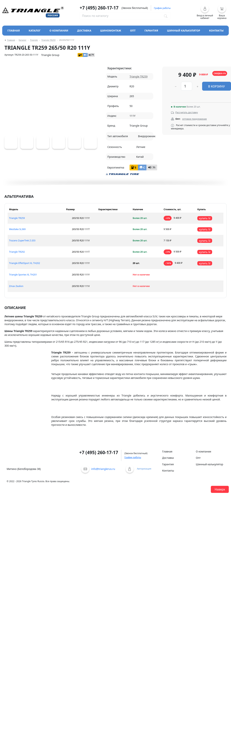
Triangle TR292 (17, 251)
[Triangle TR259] (10, 142)
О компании (58, 30)
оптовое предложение (194, 118)
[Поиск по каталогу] (166, 15)
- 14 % (168, 263)
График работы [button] (162, 8)
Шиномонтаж (110, 30)
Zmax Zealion (16, 286)
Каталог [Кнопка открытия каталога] (35, 30)
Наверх (220, 489)
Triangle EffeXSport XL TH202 (24, 263)
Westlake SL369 (17, 229)
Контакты (216, 30)
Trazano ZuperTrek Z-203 (22, 240)
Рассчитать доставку (186, 112)
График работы (132, 457)
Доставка (84, 30)
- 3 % (167, 252)
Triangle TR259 (48, 40)
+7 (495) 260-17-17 (99, 8)
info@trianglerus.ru (103, 469)
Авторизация (144, 468)
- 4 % (167, 218)
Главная (13, 30)
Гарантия (151, 30)
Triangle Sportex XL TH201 (23, 274)
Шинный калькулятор (183, 30)
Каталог (22, 40)
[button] (205, 12)
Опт (133, 30)
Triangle (34, 40)
